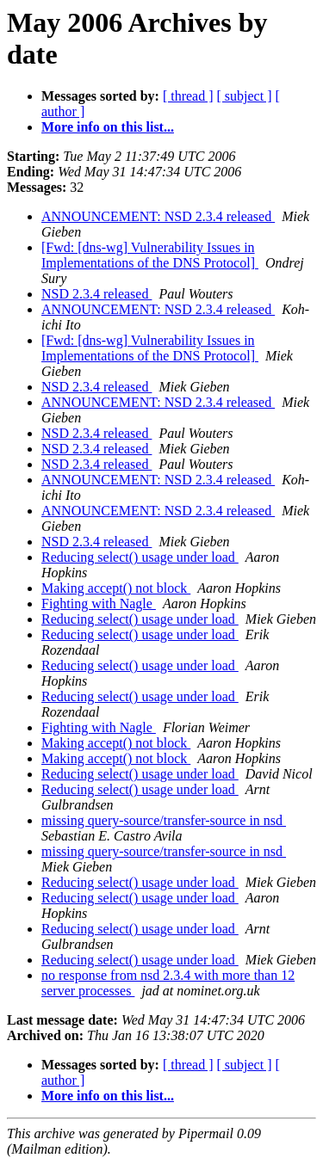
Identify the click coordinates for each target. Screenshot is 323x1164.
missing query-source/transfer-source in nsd (163, 820)
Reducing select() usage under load (140, 557)
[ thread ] (188, 96)
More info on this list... (107, 127)
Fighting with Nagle (98, 603)
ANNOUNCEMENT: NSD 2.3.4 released (158, 216)
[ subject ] (244, 96)
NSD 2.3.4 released (96, 293)
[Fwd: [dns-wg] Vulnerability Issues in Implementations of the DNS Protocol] (149, 255)
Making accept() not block (115, 588)
